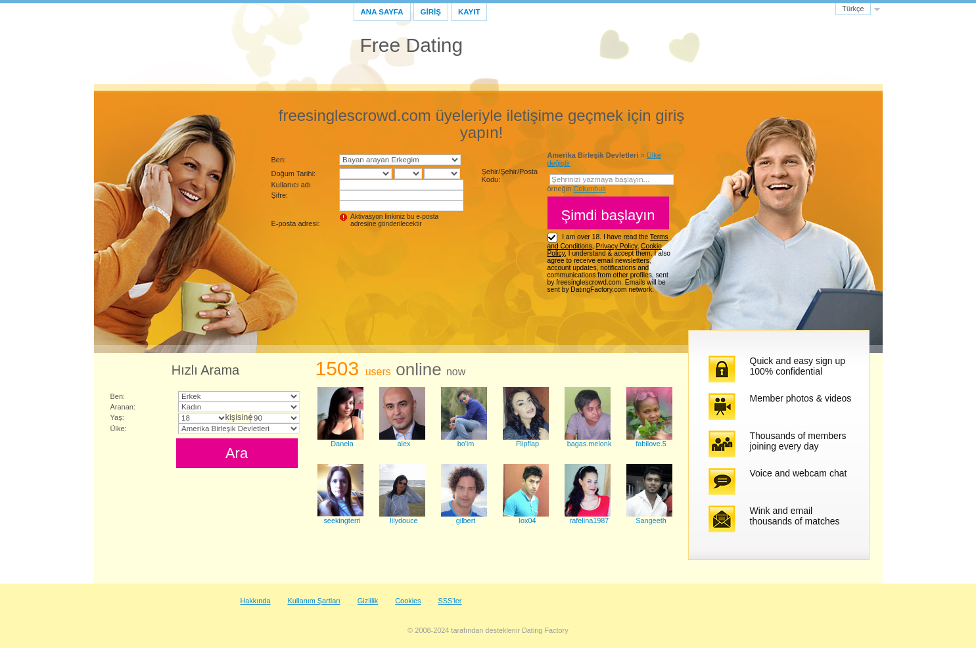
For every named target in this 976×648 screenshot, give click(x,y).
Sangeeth (651, 520)
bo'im (466, 444)
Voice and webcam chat (798, 473)
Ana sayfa (382, 12)
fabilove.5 (651, 444)
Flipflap (527, 444)
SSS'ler (450, 601)
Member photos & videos (801, 398)
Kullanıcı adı (291, 185)
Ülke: (118, 428)
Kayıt (469, 12)
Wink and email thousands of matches (795, 515)
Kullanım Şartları (313, 601)
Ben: (279, 160)
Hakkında (256, 601)
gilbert (466, 520)
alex (404, 444)
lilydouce (403, 520)
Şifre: (280, 195)
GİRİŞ (431, 12)
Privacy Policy (616, 246)
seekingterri (341, 520)
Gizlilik (368, 601)
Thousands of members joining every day (798, 440)
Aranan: (123, 407)
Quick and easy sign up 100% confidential (798, 366)
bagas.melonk (589, 444)
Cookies (408, 601)
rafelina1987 (589, 520)
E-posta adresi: (295, 223)
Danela (342, 444)
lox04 (527, 520)
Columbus (589, 189)
